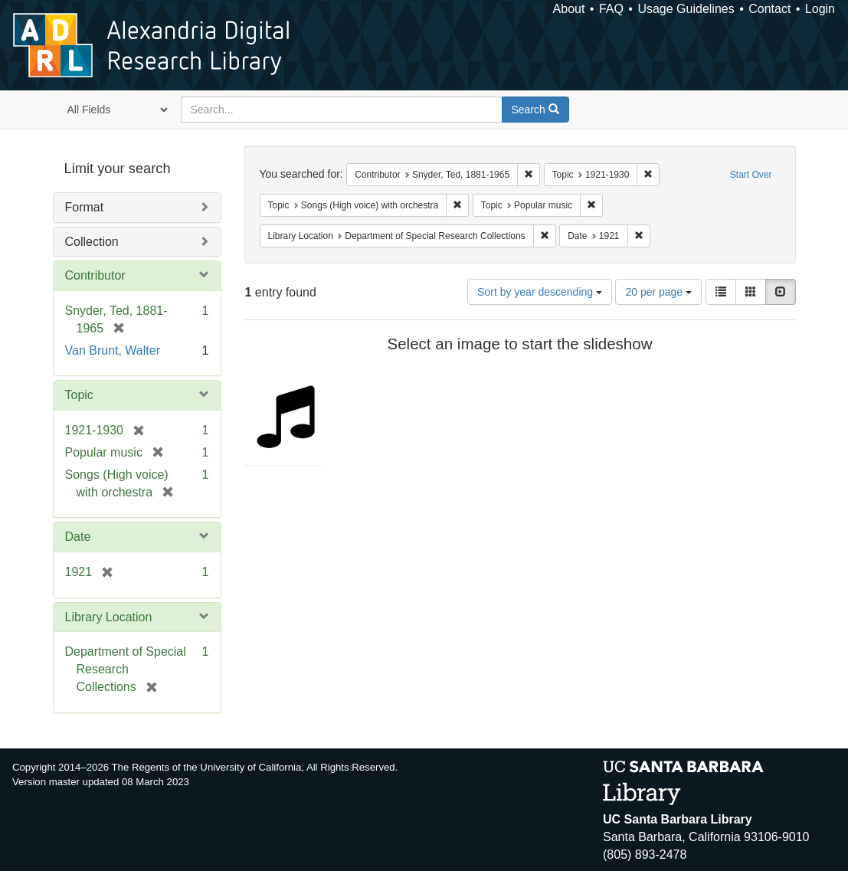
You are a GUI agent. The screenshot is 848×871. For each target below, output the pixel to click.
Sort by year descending (539, 292)
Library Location (108, 617)
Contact (769, 8)
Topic (79, 394)
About (569, 8)
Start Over (751, 174)
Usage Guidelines (685, 8)
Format (84, 207)
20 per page (658, 292)
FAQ (611, 8)
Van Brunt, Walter (113, 350)
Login (820, 8)
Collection (92, 241)
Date (78, 536)
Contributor (95, 275)
